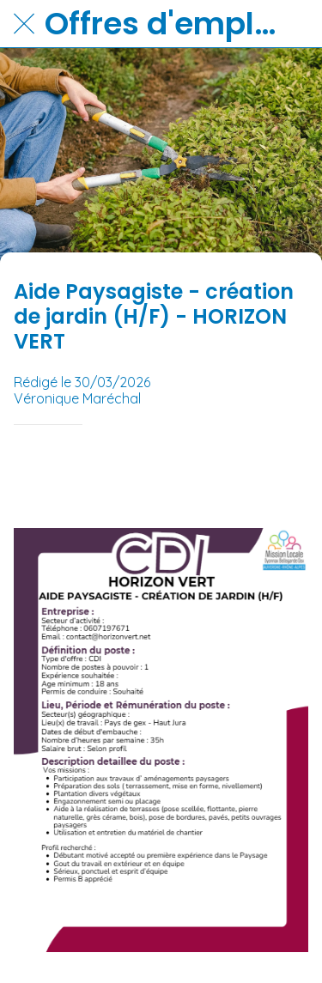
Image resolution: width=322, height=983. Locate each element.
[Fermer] (24, 24)
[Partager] (287, 476)
